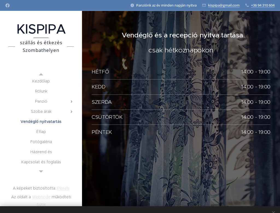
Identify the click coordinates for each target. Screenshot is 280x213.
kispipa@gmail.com (224, 5)
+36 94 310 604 (263, 5)
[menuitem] (41, 81)
